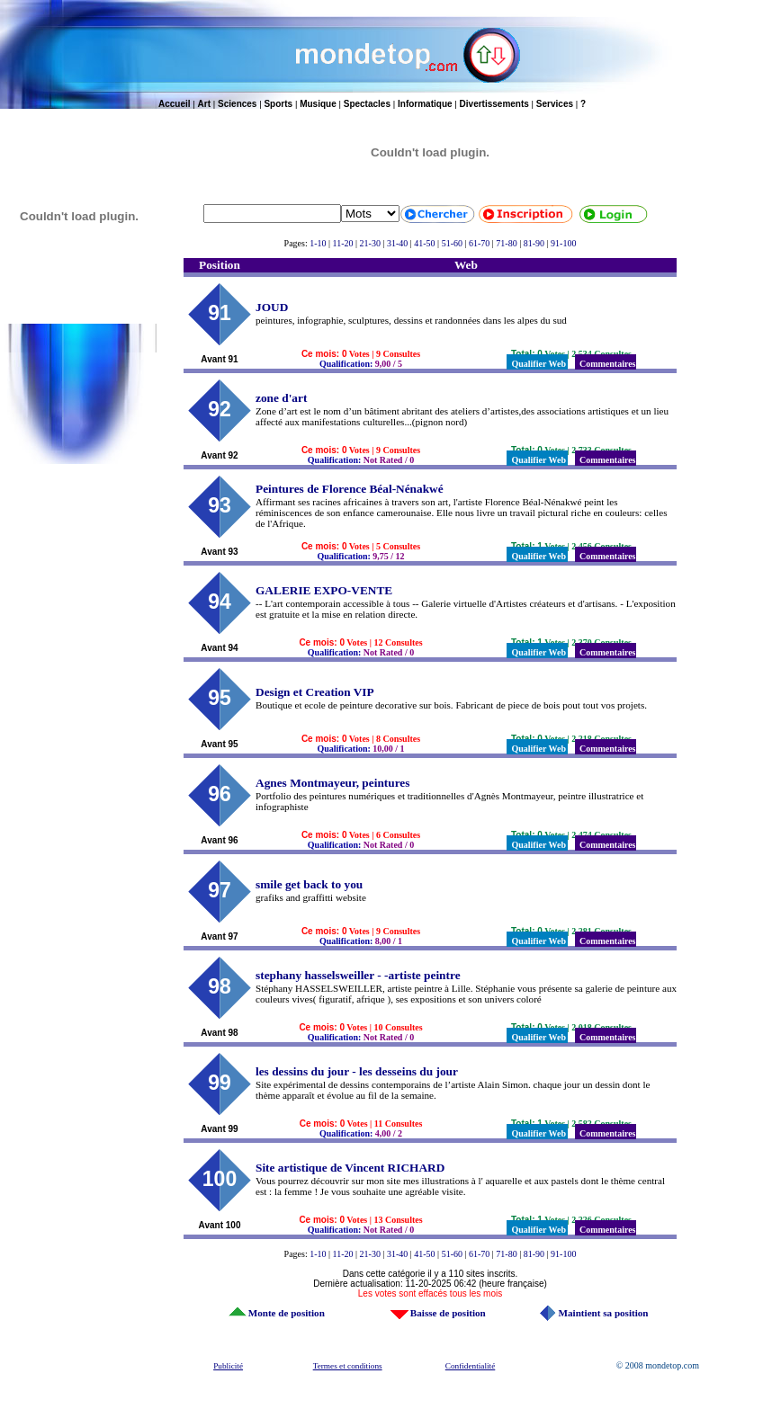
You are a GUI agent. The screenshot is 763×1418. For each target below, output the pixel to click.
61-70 (479, 243)
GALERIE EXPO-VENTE (324, 590)
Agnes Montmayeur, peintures (332, 782)
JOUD (272, 307)
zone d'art (281, 398)
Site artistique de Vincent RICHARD (350, 1167)
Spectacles (367, 104)
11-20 (343, 243)
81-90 (534, 243)
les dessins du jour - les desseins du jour (357, 1071)
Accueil (174, 104)
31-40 (397, 243)
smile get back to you (309, 884)
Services (554, 104)
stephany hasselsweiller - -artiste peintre (358, 975)
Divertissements (494, 104)
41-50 (424, 243)
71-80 (506, 243)
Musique (318, 104)
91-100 (563, 243)
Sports (278, 104)
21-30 (370, 243)
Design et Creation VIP (315, 692)
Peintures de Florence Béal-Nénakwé (350, 488)
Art (204, 104)
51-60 (452, 243)
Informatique (425, 104)
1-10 (318, 243)
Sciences (237, 104)
